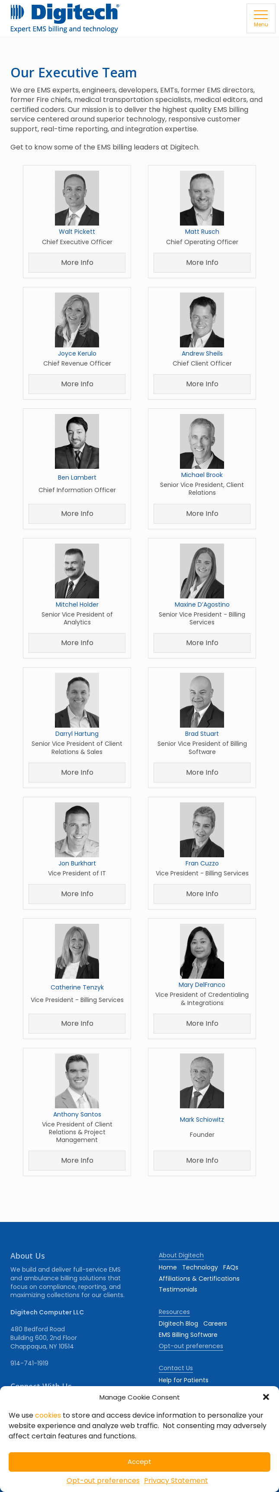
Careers (215, 1323)
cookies (48, 1415)
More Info (77, 262)
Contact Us (176, 1368)
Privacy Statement (176, 1481)
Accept (139, 1461)
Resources (174, 1311)
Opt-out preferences (103, 1481)
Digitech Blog (178, 1323)
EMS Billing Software (188, 1334)
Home (168, 1267)
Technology (200, 1267)
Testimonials (178, 1289)
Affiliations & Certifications (199, 1278)
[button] (266, 1397)
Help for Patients (183, 1380)
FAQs (230, 1267)
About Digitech (181, 1255)
